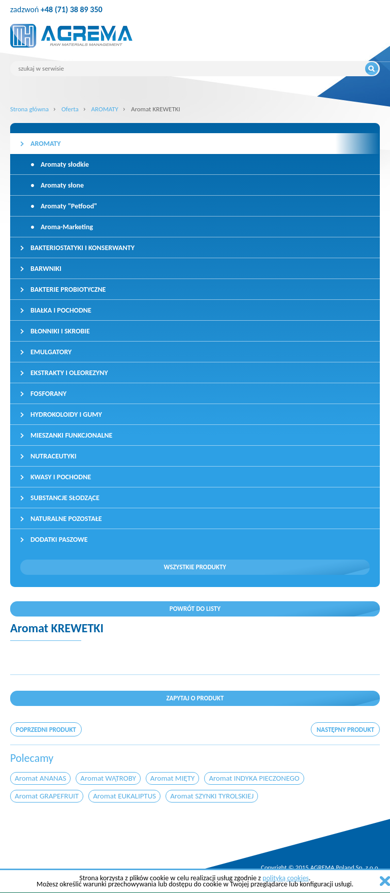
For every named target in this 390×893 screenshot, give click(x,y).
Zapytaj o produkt (194, 698)
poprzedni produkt (46, 729)
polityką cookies (286, 878)
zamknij (385, 881)
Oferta (70, 109)
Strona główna (29, 109)
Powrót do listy (195, 608)
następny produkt (345, 729)
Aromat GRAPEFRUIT (47, 795)
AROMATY (104, 109)
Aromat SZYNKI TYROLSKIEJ (211, 795)
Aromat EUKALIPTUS (124, 795)
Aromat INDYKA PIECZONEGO (254, 778)
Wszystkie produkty (195, 567)
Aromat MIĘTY (172, 778)
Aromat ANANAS (40, 778)
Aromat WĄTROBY (108, 778)
